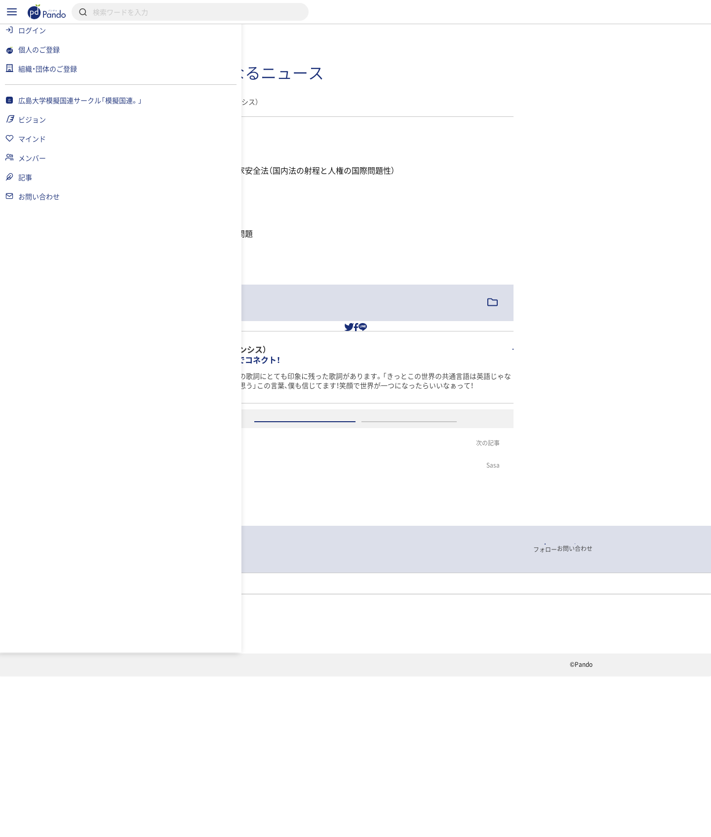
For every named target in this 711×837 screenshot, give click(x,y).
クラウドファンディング (378, 794)
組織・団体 (235, 794)
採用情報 (295, 794)
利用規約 (185, 829)
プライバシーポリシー (256, 829)
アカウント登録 (463, 523)
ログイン (359, 523)
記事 (338, 731)
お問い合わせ (332, 829)
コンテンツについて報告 (412, 829)
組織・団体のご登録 (543, 794)
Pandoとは (465, 794)
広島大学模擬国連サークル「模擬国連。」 (242, 731)
